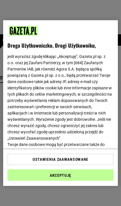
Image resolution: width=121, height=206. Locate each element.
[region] (60, 103)
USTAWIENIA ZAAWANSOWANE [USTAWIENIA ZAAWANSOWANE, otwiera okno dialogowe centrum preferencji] (60, 159)
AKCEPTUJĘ (60, 175)
